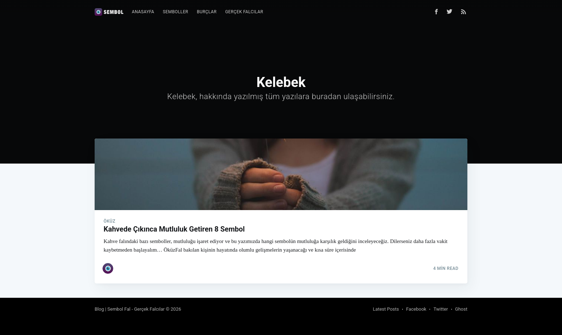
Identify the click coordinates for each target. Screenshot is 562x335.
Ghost (461, 309)
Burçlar (206, 11)
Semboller (175, 11)
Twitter (440, 309)
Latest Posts (386, 309)
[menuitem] (143, 12)
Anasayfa (143, 11)
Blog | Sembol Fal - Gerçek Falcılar (130, 309)
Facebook (416, 309)
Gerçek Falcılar (244, 11)
